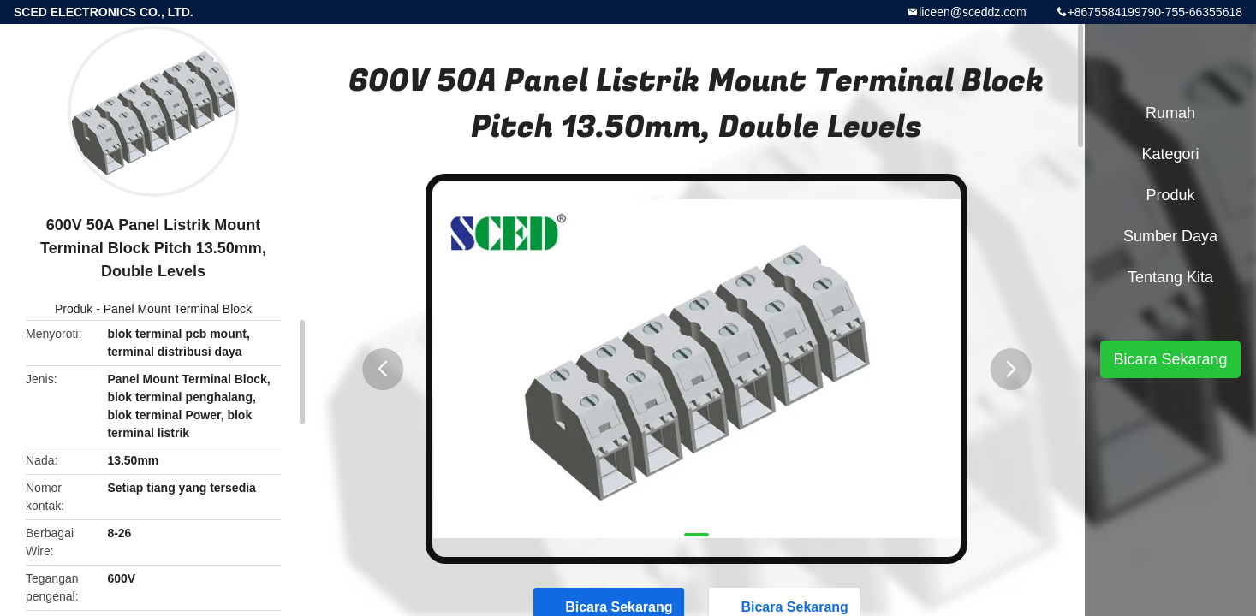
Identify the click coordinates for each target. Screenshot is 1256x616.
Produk (73, 309)
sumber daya (1170, 236)
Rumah (1170, 112)
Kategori (1170, 154)
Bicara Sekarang (1170, 359)
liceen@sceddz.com (973, 12)
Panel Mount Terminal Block (178, 309)
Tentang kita (1170, 277)
